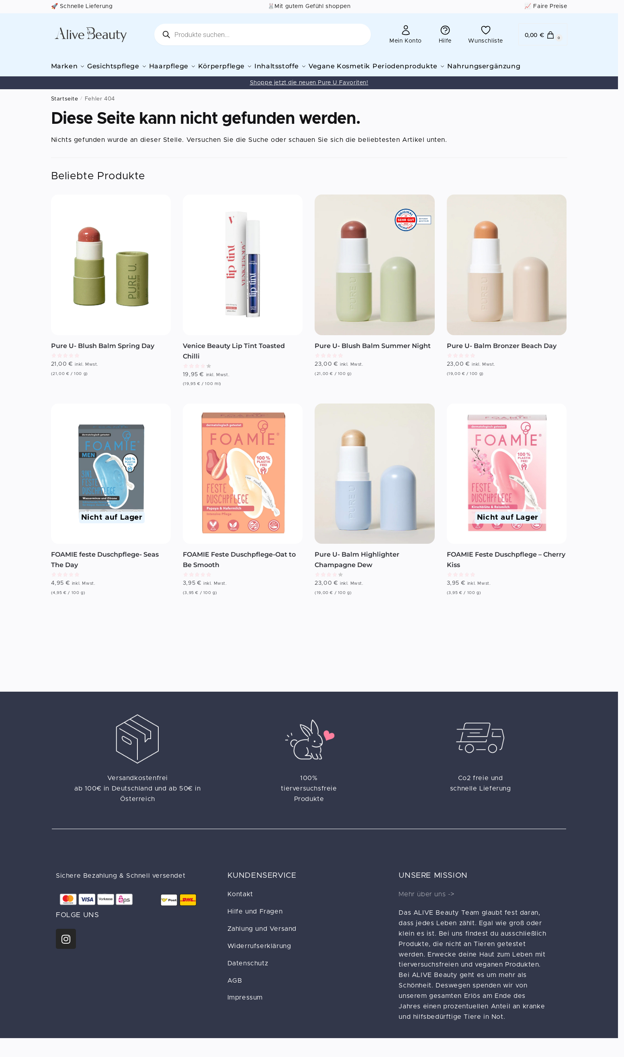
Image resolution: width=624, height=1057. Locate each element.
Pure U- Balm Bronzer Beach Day (501, 357)
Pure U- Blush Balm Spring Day (102, 357)
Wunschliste (485, 34)
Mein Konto (405, 34)
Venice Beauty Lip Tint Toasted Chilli (234, 362)
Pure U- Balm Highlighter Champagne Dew (357, 570)
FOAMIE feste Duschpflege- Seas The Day (105, 570)
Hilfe (445, 34)
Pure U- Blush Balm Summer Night (373, 357)
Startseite (64, 110)
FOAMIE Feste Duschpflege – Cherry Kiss (506, 570)
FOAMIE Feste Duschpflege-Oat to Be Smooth (239, 570)
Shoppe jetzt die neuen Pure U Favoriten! (309, 93)
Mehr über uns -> (426, 905)
